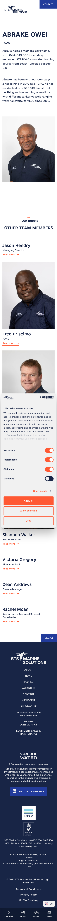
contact (48, 4)
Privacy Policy (28, 894)
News (28, 675)
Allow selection (28, 510)
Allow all (28, 500)
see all (49, 638)
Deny (28, 520)
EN (49, 903)
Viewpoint (28, 700)
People (28, 682)
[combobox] (49, 904)
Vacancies (28, 688)
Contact (28, 694)
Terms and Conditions (28, 889)
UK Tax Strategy (28, 900)
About (28, 669)
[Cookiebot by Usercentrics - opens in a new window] (41, 398)
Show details (40, 491)
